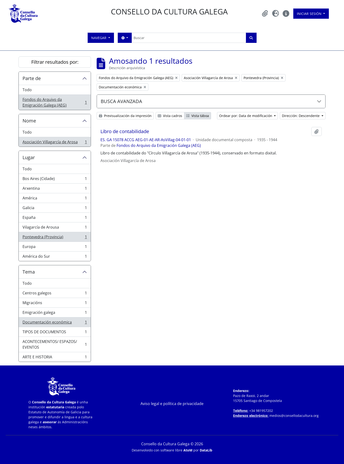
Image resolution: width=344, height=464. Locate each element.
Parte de (32, 78)
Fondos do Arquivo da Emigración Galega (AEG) (54, 102)
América (54, 199)
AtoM (187, 450)
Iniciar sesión (309, 13)
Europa (54, 248)
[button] (265, 13)
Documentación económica (54, 323)
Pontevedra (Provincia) (54, 238)
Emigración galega (54, 313)
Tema (29, 272)
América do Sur (54, 257)
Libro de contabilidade (124, 131)
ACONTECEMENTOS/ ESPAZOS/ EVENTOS (54, 344)
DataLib (206, 450)
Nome (29, 120)
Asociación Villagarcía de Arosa (54, 143)
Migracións (54, 304)
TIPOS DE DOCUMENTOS (54, 333)
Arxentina (54, 189)
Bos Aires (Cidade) (54, 180)
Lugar (29, 157)
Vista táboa (197, 115)
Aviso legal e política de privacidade (172, 403)
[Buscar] (188, 38)
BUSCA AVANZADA (121, 101)
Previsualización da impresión (125, 115)
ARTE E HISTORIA (54, 358)
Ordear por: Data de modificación (246, 115)
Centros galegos (54, 294)
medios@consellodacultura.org (294, 415)
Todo (27, 89)
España (54, 218)
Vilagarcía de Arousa (54, 228)
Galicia (54, 209)
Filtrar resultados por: (54, 62)
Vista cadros (170, 115)
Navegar (99, 38)
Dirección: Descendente (301, 115)
